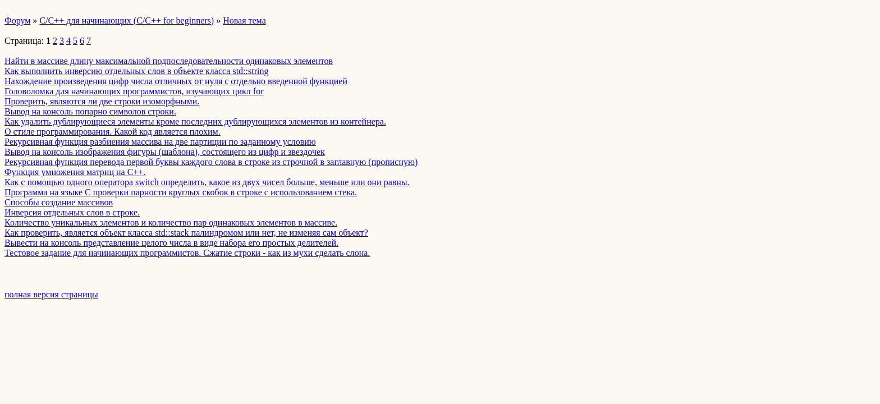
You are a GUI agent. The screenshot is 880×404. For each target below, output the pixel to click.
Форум (17, 20)
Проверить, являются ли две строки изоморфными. (101, 101)
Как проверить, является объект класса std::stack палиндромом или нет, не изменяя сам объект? (186, 232)
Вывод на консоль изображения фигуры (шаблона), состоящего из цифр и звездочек (164, 152)
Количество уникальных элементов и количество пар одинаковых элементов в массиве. (170, 222)
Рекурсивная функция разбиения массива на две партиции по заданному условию (160, 141)
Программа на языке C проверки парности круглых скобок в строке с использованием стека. (180, 192)
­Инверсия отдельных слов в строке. (72, 212)
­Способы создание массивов (58, 202)
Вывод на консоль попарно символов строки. (90, 111)
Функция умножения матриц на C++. (74, 172)
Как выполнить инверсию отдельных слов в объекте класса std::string (136, 71)
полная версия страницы (51, 294)
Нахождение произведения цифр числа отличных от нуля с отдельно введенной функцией (175, 81)
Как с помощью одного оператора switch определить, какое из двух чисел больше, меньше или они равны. (207, 182)
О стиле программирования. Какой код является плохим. (112, 131)
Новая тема (244, 20)
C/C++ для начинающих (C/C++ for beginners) (126, 20)
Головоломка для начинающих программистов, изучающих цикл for (133, 91)
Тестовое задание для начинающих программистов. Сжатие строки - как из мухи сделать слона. (187, 253)
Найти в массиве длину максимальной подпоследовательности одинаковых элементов (168, 61)
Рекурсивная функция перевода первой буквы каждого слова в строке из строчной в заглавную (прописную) (211, 162)
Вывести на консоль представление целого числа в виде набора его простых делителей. (171, 242)
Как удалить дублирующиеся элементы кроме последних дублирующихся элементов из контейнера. (195, 121)
